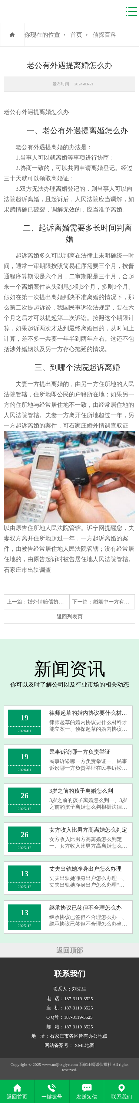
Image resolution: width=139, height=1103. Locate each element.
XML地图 (85, 1045)
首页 (76, 35)
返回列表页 (70, 616)
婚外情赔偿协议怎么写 (53, 602)
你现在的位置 (42, 35)
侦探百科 (104, 35)
